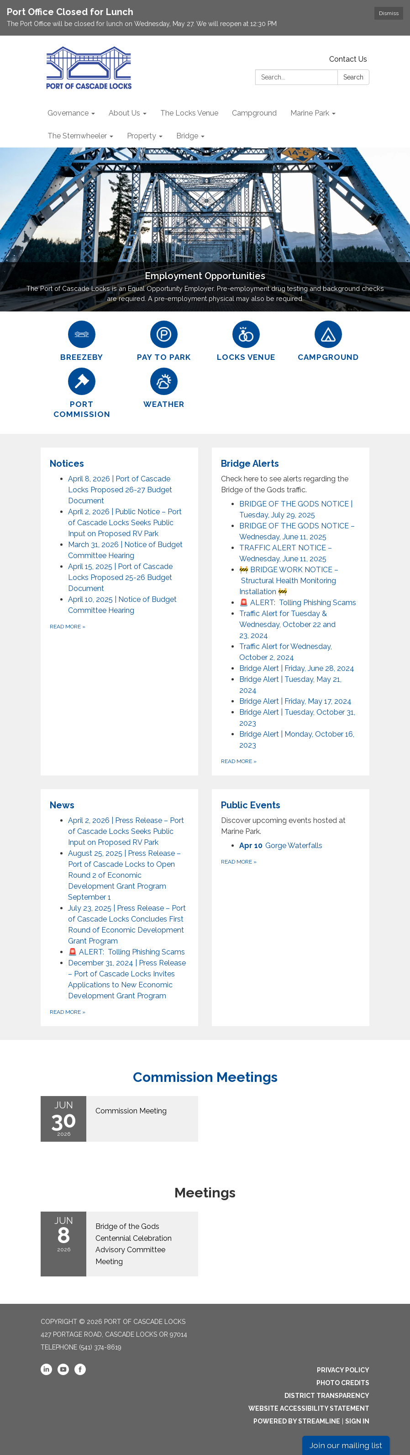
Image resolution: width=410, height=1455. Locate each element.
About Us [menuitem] (124, 113)
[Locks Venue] (246, 341)
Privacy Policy (343, 1370)
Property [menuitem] (141, 136)
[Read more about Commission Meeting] (119, 1119)
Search (353, 77)
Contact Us (348, 59)
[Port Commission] (81, 393)
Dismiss (389, 13)
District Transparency (326, 1395)
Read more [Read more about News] (67, 1012)
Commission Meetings (205, 1077)
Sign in (357, 1421)
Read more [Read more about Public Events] (239, 862)
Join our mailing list (346, 1445)
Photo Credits (342, 1382)
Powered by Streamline (296, 1421)
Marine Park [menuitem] (309, 113)
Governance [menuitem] (68, 113)
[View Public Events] (290, 817)
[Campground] (328, 341)
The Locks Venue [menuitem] (189, 113)
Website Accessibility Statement (308, 1408)
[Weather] (164, 388)
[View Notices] (119, 463)
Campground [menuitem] (254, 113)
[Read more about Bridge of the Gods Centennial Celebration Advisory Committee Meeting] (119, 1244)
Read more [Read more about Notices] (67, 626)
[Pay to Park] (164, 341)
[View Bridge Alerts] (290, 476)
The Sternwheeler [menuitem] (77, 136)
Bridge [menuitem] (187, 136)
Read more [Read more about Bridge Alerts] (239, 761)
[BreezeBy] (81, 341)
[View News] (119, 805)
